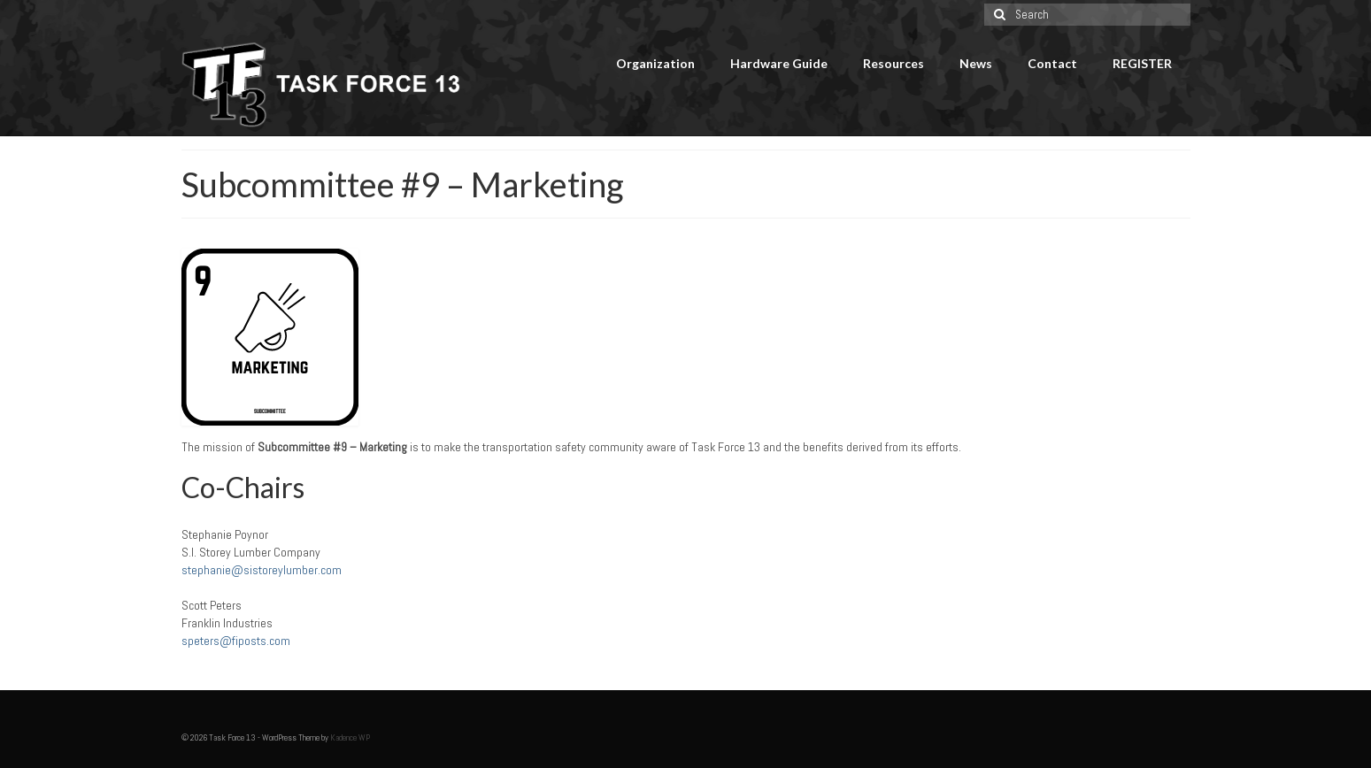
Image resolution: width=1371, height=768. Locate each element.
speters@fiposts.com (235, 641)
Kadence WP (350, 737)
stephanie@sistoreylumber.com (261, 570)
